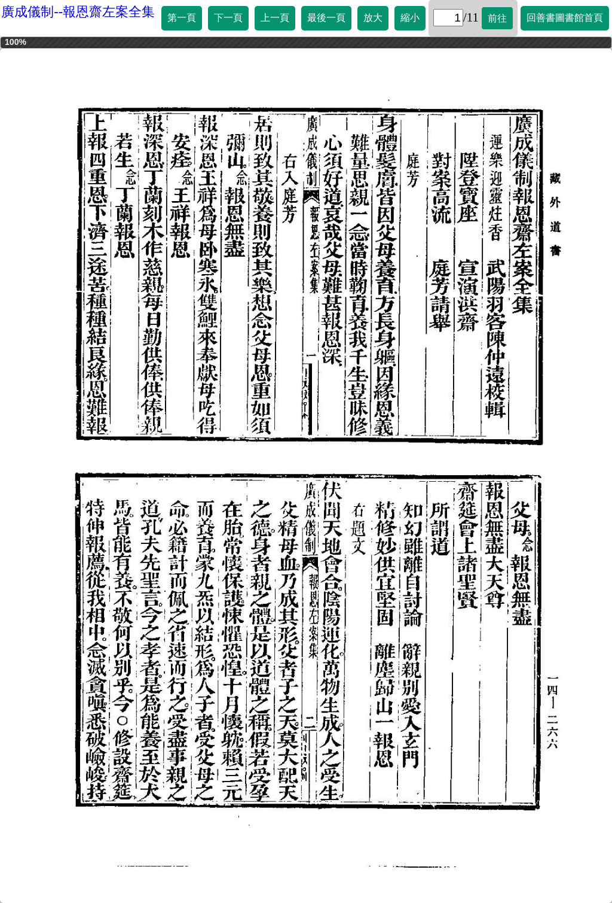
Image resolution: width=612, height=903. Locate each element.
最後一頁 (326, 18)
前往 (497, 18)
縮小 (410, 18)
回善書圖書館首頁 (565, 18)
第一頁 (181, 18)
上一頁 (275, 18)
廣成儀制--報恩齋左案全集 (78, 11)
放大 (372, 18)
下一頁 (228, 18)
